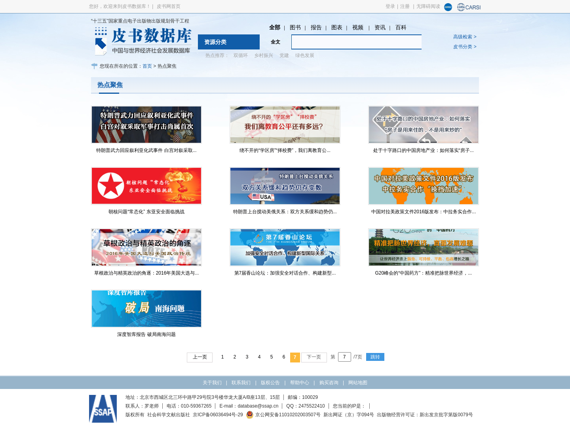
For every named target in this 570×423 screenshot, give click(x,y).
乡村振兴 (263, 55)
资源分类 (215, 42)
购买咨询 (328, 382)
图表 (336, 27)
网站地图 (357, 382)
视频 (358, 27)
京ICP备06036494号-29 (218, 414)
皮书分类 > (464, 46)
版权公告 (270, 382)
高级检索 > (464, 37)
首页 (147, 66)
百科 (401, 27)
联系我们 (241, 382)
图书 (295, 27)
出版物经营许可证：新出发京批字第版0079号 (425, 414)
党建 (284, 55)
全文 (275, 42)
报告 (316, 27)
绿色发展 (304, 55)
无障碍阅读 (428, 6)
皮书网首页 (168, 6)
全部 (274, 27)
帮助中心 (299, 382)
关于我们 (212, 382)
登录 (390, 6)
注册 (405, 6)
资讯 (380, 27)
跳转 (375, 357)
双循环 (241, 55)
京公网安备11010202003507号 (283, 415)
